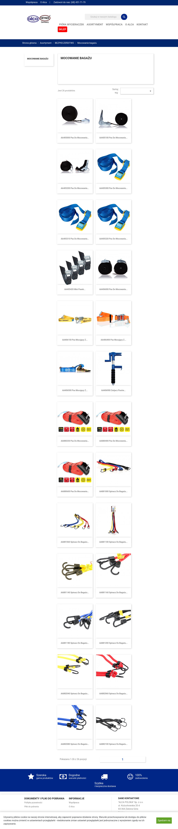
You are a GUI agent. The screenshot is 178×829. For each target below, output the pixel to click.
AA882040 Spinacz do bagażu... (75, 693)
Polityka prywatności (33, 802)
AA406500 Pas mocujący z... (75, 390)
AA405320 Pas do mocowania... (113, 239)
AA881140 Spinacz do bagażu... (75, 592)
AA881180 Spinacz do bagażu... (75, 643)
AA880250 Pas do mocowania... (75, 441)
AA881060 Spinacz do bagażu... (75, 542)
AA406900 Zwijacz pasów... (113, 390)
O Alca (43, 2)
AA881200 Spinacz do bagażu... (113, 643)
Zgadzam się (164, 820)
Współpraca (32, 2)
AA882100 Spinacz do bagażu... (113, 744)
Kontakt (142, 24)
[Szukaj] (106, 17)
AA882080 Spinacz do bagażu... (75, 744)
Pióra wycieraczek (71, 24)
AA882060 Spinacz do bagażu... (113, 693)
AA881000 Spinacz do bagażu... (113, 491)
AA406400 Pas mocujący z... (113, 340)
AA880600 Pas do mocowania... (75, 491)
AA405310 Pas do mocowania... (75, 239)
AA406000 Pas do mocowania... (113, 289)
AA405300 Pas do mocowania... (113, 188)
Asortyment (95, 24)
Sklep (62, 29)
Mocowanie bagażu (37, 58)
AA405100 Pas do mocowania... (113, 138)
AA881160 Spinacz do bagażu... (113, 592)
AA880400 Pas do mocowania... (113, 441)
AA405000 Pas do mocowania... (75, 138)
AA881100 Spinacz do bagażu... (113, 542)
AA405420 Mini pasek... (74, 289)
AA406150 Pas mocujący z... (75, 340)
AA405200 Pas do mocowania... (75, 188)
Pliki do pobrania (31, 806)
